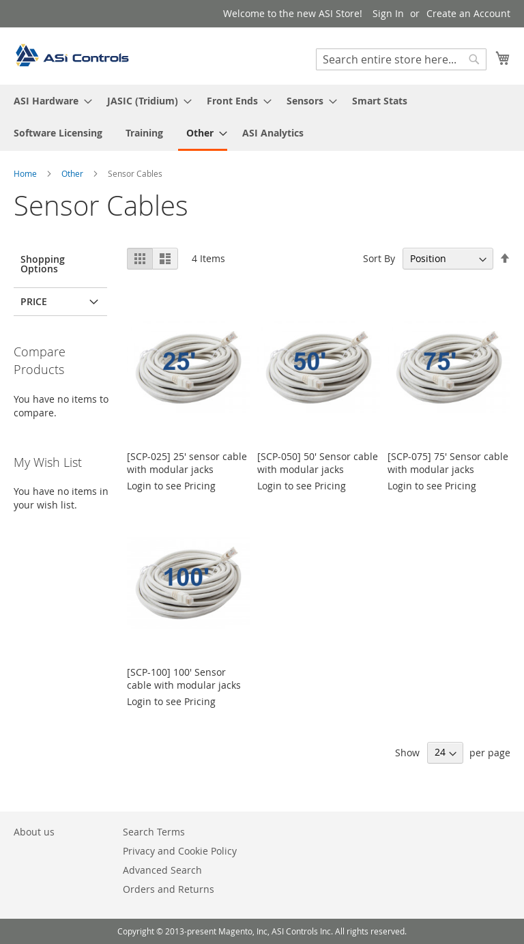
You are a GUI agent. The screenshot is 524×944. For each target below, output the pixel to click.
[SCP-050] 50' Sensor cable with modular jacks (317, 463)
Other (73, 173)
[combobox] (401, 59)
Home (26, 173)
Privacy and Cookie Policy (180, 850)
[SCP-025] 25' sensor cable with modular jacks (187, 463)
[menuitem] (48, 101)
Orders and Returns (168, 889)
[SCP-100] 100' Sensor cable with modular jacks (184, 678)
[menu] (262, 118)
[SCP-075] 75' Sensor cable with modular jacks (448, 463)
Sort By (379, 258)
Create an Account (468, 13)
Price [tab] (33, 301)
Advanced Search (162, 869)
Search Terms (154, 831)
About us (34, 831)
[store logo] (72, 55)
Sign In (388, 13)
